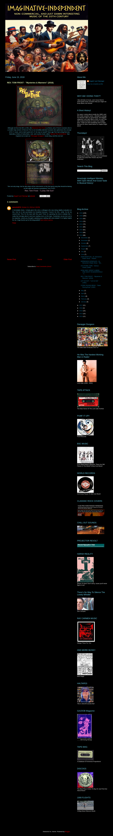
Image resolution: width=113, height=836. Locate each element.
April (82, 293)
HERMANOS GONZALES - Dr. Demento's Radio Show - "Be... (91, 262)
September (85, 246)
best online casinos (47, 220)
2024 (81, 218)
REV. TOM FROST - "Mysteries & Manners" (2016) (91, 277)
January (84, 302)
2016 (81, 308)
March (83, 296)
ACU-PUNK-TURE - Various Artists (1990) (90, 266)
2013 (81, 316)
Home (40, 259)
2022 (81, 224)
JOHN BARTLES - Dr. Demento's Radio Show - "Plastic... (91, 257)
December (84, 238)
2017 (81, 305)
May (82, 290)
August (83, 249)
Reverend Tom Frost (38, 128)
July (82, 251)
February (84, 299)
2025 (81, 216)
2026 (81, 213)
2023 (81, 221)
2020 (81, 230)
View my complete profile (95, 84)
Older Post (68, 259)
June (83, 254)
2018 (81, 235)
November (84, 240)
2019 (81, 232)
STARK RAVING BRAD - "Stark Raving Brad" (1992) (91, 286)
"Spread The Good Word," (58, 134)
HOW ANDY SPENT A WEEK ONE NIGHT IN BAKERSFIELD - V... (91, 271)
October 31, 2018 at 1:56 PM (31, 207)
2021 (81, 227)
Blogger (67, 831)
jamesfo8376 (16, 207)
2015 (81, 311)
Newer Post (11, 259)
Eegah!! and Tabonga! (96, 81)
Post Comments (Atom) (43, 266)
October (84, 243)
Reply (14, 223)
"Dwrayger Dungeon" (37, 136)
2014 (81, 313)
